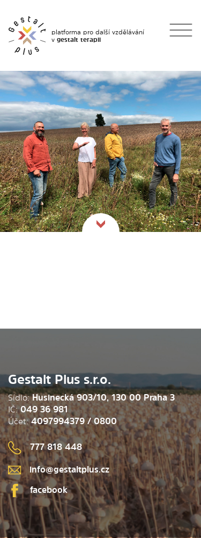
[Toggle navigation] (180, 35)
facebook (38, 490)
